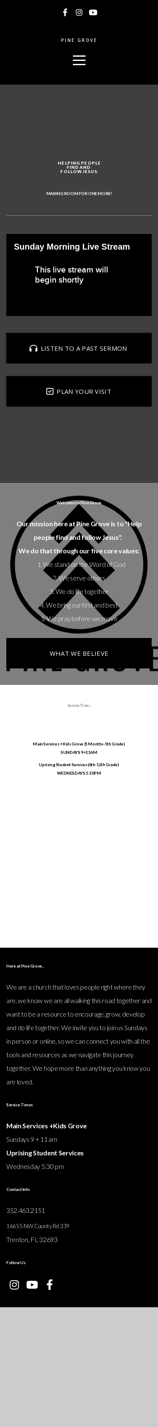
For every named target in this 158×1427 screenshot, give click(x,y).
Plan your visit (78, 441)
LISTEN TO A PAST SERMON (78, 397)
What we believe (79, 728)
